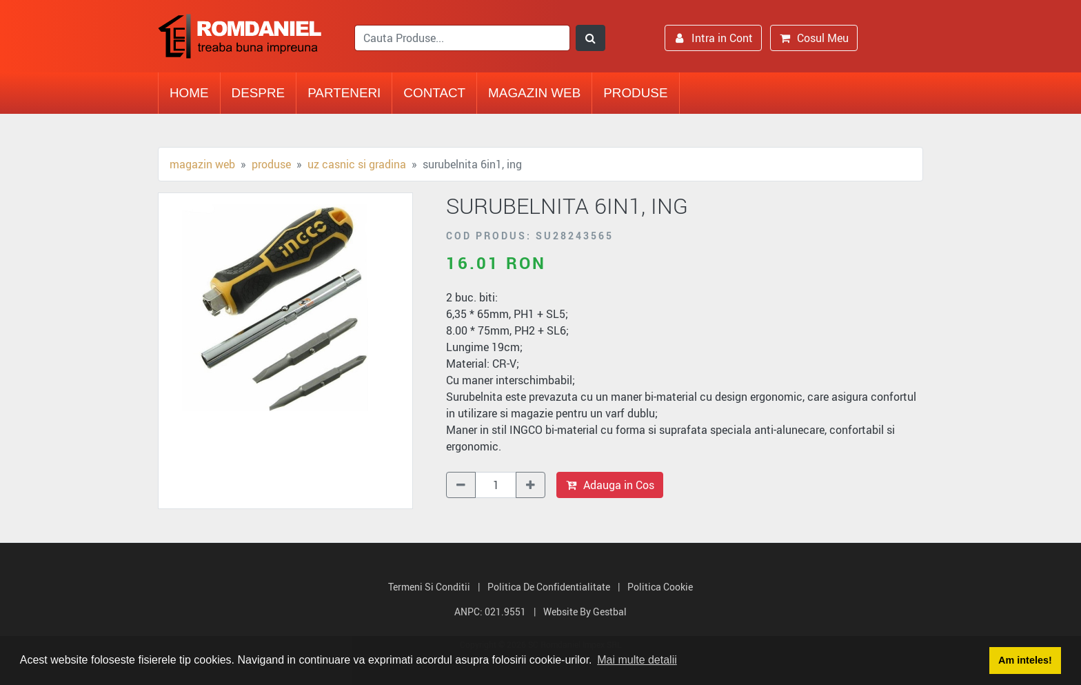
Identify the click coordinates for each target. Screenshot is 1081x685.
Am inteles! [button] (1025, 660)
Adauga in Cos (609, 485)
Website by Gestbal (585, 611)
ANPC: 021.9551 (490, 611)
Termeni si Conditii (429, 586)
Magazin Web (534, 93)
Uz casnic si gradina (356, 164)
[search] (462, 38)
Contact (434, 93)
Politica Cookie (660, 586)
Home (189, 93)
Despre (258, 93)
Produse (635, 93)
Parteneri (344, 93)
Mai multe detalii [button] (637, 660)
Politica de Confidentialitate (548, 586)
